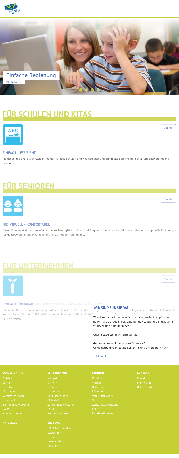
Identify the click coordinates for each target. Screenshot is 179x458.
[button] (81, 89)
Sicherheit (9, 400)
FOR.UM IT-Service (58, 428)
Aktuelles (10, 423)
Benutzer (8, 387)
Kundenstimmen (13, 413)
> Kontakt (102, 356)
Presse (51, 437)
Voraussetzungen (13, 396)
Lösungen (9, 391)
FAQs (6, 409)
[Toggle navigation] (171, 8)
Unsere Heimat (56, 441)
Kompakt (53, 378)
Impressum (144, 382)
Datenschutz (144, 387)
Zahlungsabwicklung (16, 404)
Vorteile (7, 382)
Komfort (97, 378)
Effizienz (8, 378)
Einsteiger (53, 445)
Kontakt (142, 378)
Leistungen (54, 432)
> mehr (168, 137)
